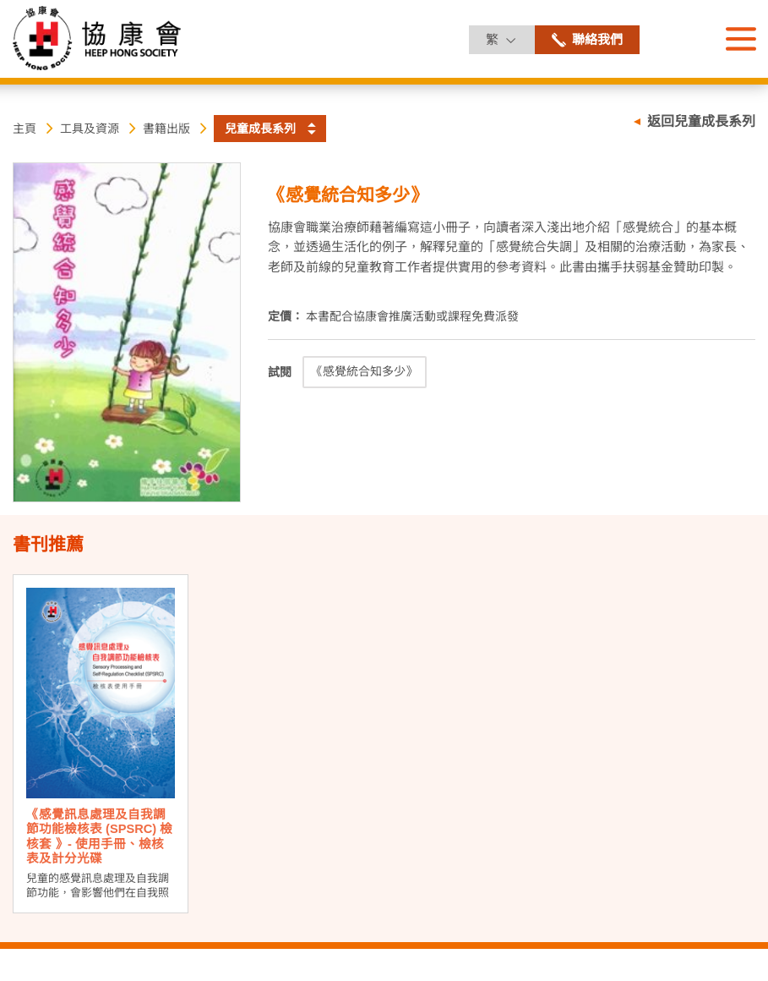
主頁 (24, 128)
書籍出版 (166, 128)
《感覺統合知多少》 (364, 371)
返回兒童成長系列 (701, 121)
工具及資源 (89, 128)
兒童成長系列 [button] (260, 128)
